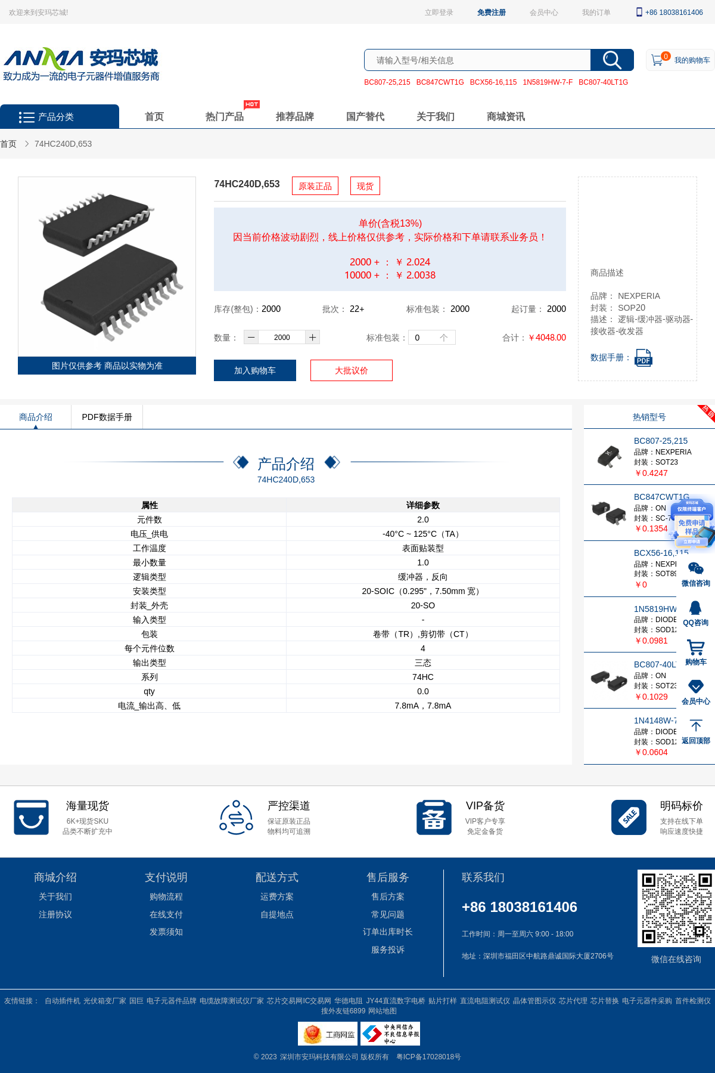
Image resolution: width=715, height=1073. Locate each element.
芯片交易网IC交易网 (299, 1000)
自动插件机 (62, 1000)
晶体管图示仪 (534, 1000)
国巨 (136, 1000)
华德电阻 (348, 1000)
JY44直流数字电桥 (395, 1000)
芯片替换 (604, 1000)
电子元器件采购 (647, 1000)
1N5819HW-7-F (548, 81)
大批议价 (351, 370)
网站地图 (382, 1010)
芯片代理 (573, 1000)
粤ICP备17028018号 (428, 1056)
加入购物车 (255, 370)
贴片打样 (442, 1000)
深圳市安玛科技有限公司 (320, 1056)
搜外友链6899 (343, 1010)
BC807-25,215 (387, 81)
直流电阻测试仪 (485, 1000)
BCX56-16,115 (493, 81)
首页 (154, 116)
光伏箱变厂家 (104, 1000)
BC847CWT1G (440, 81)
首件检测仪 (693, 1000)
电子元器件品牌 (172, 1000)
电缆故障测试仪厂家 (232, 1000)
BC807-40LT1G (603, 81)
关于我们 (435, 116)
